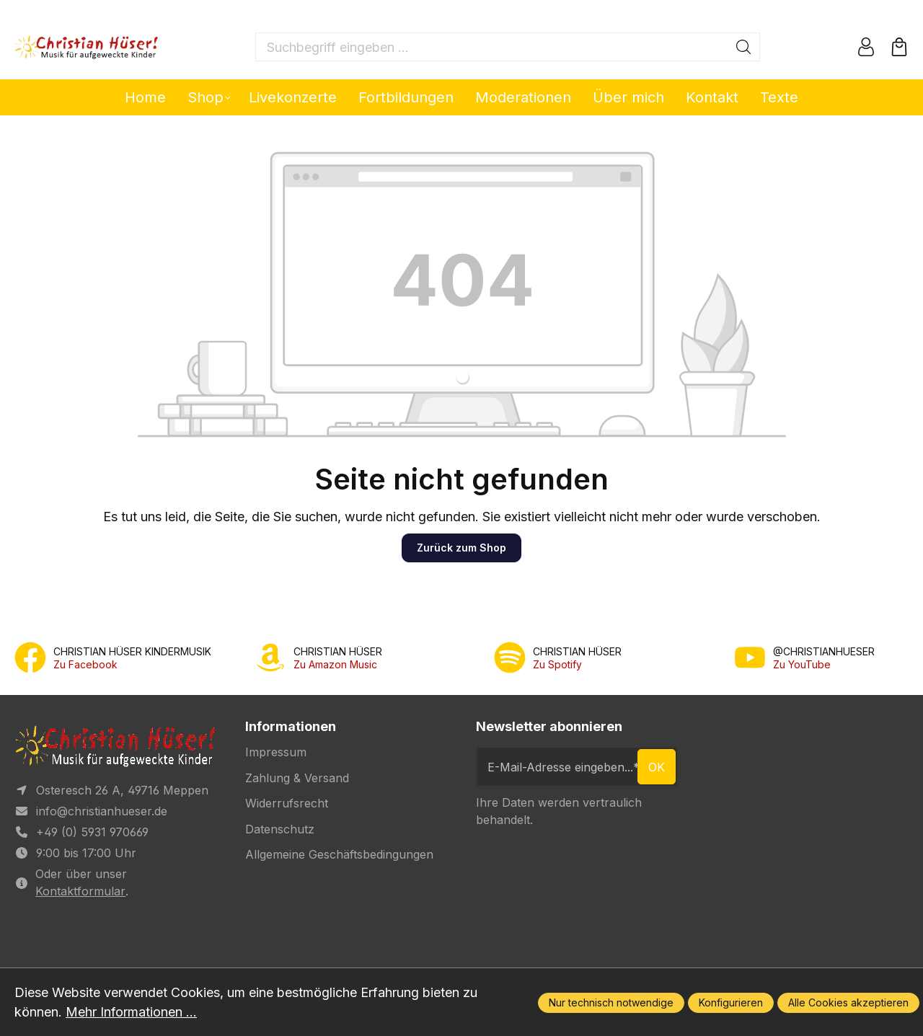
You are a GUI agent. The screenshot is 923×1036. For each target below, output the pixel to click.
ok (656, 767)
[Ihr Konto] (866, 46)
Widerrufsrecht (286, 803)
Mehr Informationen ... (131, 1011)
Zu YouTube (802, 664)
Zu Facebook (85, 664)
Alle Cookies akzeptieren (848, 1002)
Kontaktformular (80, 891)
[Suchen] (744, 46)
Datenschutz (279, 829)
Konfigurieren (731, 1002)
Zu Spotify (557, 664)
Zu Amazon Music (335, 664)
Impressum (275, 752)
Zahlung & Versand (297, 778)
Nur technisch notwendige (611, 1002)
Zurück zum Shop (461, 547)
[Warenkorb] (899, 46)
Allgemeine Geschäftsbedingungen (339, 854)
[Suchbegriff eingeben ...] (491, 46)
